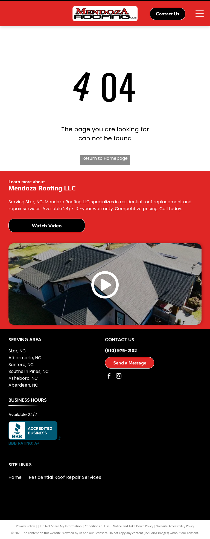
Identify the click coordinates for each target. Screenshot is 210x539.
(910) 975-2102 (121, 350)
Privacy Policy (25, 526)
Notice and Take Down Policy (133, 526)
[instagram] (119, 376)
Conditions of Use (97, 526)
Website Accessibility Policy (175, 526)
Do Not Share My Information (61, 526)
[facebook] (109, 376)
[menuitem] (18, 477)
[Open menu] (200, 14)
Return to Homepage (105, 158)
